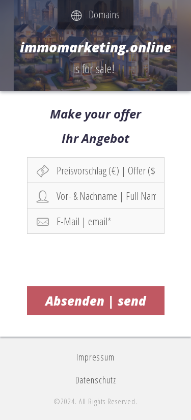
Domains (95, 14)
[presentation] (96, 258)
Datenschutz (95, 380)
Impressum (95, 357)
